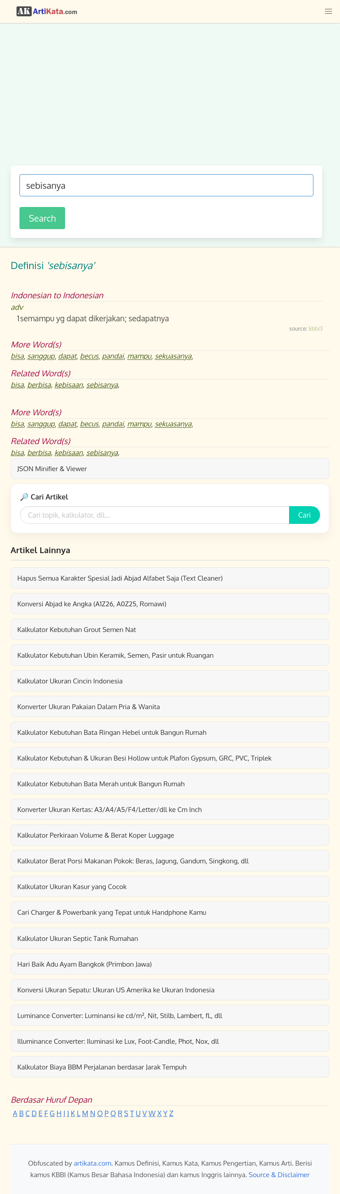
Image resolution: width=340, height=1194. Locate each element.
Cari (304, 515)
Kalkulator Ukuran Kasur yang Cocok (72, 886)
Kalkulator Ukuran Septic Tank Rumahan (77, 938)
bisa (17, 356)
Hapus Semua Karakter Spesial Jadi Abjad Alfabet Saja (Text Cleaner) (120, 578)
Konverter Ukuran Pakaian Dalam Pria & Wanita (88, 706)
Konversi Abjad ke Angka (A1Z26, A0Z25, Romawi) (91, 603)
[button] (328, 11)
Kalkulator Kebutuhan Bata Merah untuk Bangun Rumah (101, 783)
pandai (113, 356)
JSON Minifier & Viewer (52, 468)
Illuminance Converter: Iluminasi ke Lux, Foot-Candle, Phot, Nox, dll (118, 1041)
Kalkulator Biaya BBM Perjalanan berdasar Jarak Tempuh (101, 1066)
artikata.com (92, 1163)
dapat (67, 356)
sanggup (40, 356)
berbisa (38, 384)
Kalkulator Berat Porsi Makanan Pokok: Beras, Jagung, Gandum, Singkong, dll (132, 860)
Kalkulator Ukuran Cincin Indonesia (70, 680)
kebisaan (68, 384)
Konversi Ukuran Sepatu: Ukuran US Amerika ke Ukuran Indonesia (116, 989)
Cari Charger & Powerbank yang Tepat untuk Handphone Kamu (111, 912)
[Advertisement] (166, 99)
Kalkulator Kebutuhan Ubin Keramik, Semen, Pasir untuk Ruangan (115, 655)
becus (89, 356)
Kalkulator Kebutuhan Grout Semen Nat (76, 629)
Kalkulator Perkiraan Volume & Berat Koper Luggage (95, 835)
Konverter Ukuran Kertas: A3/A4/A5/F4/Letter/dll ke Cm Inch (109, 809)
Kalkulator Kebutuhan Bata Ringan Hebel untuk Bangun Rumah (111, 732)
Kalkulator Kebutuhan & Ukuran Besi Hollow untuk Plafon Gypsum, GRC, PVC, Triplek (144, 757)
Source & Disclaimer (279, 1174)
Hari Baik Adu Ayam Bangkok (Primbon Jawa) (84, 964)
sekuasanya (173, 356)
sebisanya (102, 384)
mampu (139, 356)
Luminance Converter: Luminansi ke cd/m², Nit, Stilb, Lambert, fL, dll (119, 1015)
